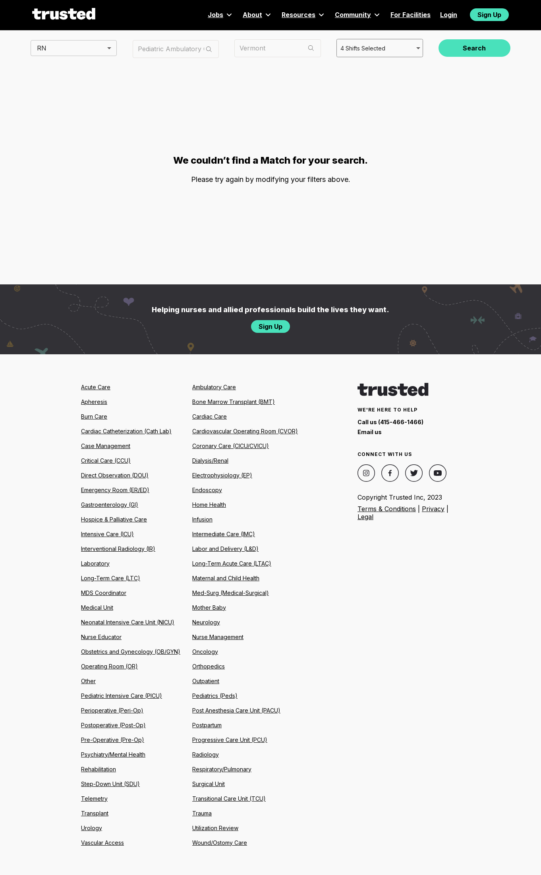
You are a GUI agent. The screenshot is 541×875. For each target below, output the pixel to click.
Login (448, 15)
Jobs (220, 15)
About (257, 15)
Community (358, 15)
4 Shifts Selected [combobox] (361, 48)
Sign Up (489, 15)
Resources (303, 15)
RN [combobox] (41, 48)
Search (474, 48)
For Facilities (410, 15)
